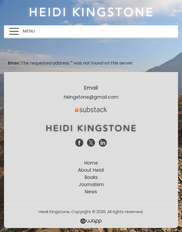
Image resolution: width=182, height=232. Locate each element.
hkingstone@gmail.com (91, 97)
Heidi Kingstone (91, 12)
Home (91, 163)
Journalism (91, 184)
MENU (22, 31)
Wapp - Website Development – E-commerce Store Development (91, 221)
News (91, 192)
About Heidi (91, 170)
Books (91, 177)
